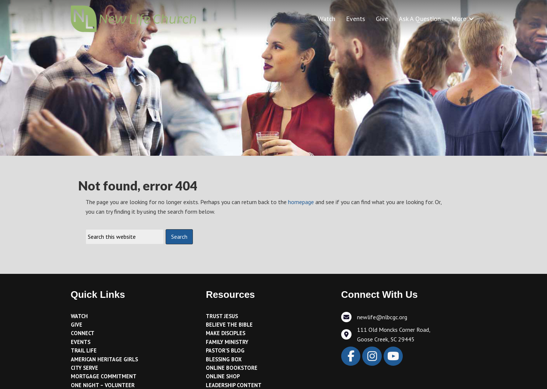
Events (355, 18)
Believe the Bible (229, 324)
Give (382, 18)
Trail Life (84, 350)
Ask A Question (420, 18)
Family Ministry (227, 341)
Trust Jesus (222, 316)
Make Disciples (225, 333)
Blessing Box (224, 359)
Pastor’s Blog (225, 350)
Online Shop (223, 376)
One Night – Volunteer (103, 385)
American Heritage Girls (104, 359)
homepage (301, 202)
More (458, 18)
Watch (326, 18)
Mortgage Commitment (103, 376)
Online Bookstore (231, 367)
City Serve (84, 367)
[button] (471, 18)
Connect (82, 333)
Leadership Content (234, 385)
